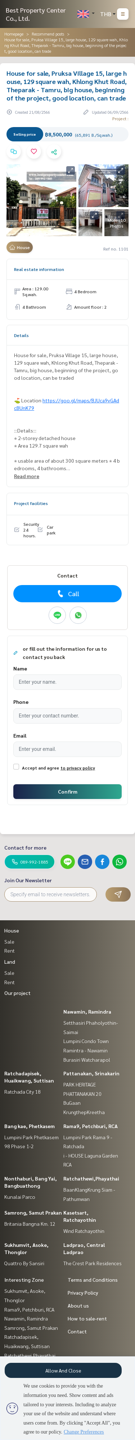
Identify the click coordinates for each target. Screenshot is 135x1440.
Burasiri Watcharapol (86, 1059)
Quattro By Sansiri (24, 1263)
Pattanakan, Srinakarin (91, 1073)
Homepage (13, 34)
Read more (26, 476)
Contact (77, 1331)
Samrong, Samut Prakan (33, 1212)
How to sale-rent (87, 1318)
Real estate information (39, 269)
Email (19, 735)
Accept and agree (40, 768)
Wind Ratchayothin (83, 1231)
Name (20, 668)
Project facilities (31, 503)
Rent (9, 950)
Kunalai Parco (19, 1196)
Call (67, 593)
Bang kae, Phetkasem (29, 1126)
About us (78, 1305)
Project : (120, 118)
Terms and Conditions (93, 1279)
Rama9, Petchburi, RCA (90, 1126)
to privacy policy (77, 768)
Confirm (67, 791)
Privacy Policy (83, 1292)
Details (21, 335)
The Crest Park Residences (92, 1263)
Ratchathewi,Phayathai (91, 1178)
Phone (20, 701)
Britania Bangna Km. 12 (29, 1223)
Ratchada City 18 (22, 1091)
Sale (9, 941)
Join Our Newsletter (28, 880)
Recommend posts (48, 34)
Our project (17, 993)
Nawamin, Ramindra (87, 1011)
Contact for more (25, 847)
